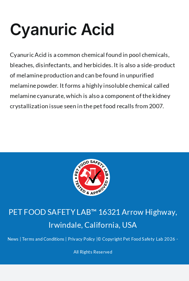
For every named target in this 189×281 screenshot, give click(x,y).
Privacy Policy (81, 239)
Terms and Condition (42, 239)
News (13, 239)
